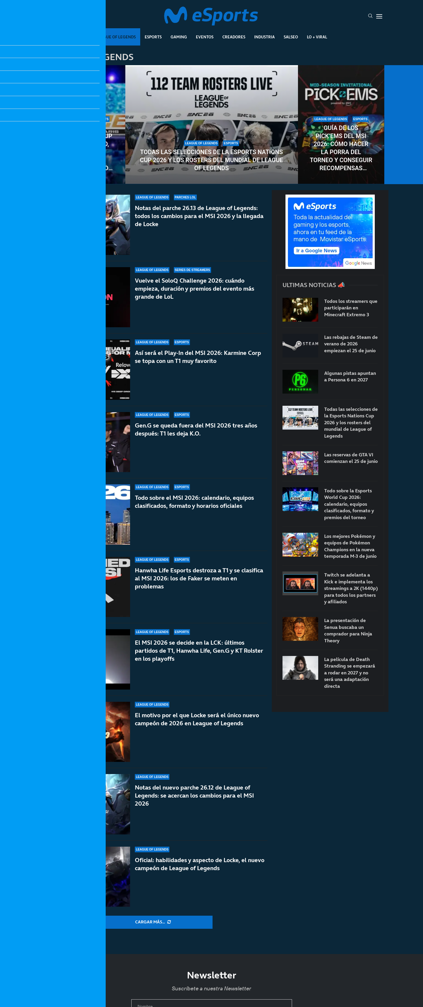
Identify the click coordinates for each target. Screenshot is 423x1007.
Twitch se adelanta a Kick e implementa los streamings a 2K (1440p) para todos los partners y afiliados (351, 588)
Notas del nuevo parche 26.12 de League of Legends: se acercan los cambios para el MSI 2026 (194, 795)
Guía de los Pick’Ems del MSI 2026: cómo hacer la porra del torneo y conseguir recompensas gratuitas (341, 148)
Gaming (179, 37)
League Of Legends (116, 37)
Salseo (291, 37)
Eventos (204, 37)
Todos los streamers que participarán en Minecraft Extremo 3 (350, 308)
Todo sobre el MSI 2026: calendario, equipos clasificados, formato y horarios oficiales (194, 502)
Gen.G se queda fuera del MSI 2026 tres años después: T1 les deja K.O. (196, 429)
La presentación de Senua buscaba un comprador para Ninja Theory (348, 630)
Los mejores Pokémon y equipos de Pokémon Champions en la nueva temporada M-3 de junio (350, 546)
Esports (153, 37)
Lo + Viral (317, 37)
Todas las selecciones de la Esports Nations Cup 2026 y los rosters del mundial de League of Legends (211, 160)
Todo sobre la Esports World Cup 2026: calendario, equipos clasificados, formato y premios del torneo (82, 148)
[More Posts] (153, 922)
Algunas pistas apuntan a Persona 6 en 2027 (350, 376)
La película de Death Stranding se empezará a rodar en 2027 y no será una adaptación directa (349, 672)
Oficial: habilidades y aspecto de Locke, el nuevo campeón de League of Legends (199, 864)
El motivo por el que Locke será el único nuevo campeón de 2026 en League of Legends (197, 719)
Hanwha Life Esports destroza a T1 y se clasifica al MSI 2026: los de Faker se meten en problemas (199, 578)
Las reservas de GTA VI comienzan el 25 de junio (351, 457)
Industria (264, 37)
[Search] (370, 16)
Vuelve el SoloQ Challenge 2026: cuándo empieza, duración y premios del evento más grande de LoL (194, 288)
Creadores (233, 37)
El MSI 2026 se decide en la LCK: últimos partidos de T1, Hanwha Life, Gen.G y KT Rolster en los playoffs (199, 650)
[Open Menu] (379, 16)
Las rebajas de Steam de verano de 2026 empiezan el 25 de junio (351, 344)
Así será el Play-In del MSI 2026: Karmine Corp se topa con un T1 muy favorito (198, 357)
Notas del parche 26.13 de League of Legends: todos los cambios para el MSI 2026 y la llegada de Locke (199, 216)
